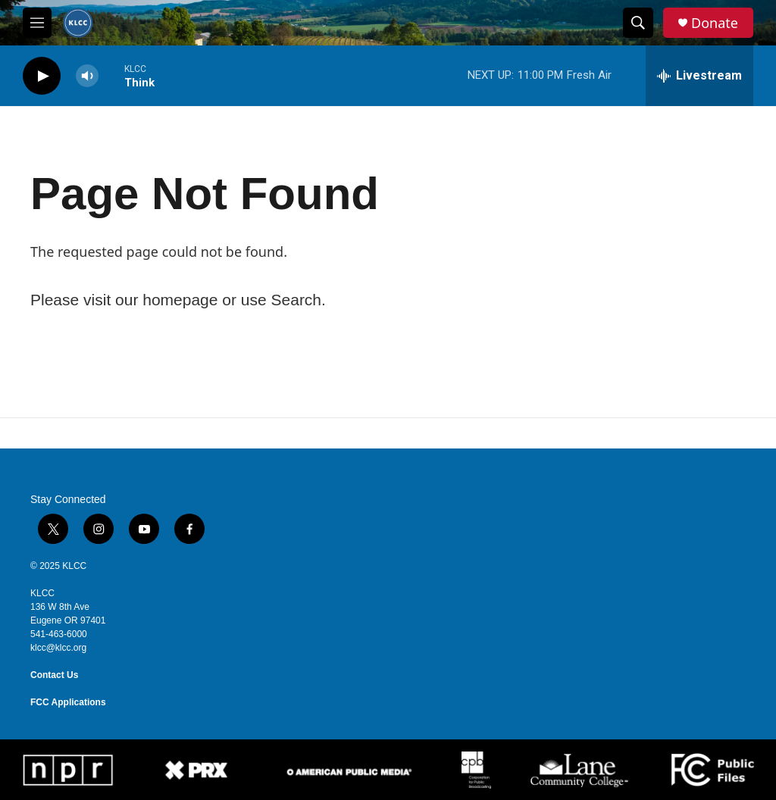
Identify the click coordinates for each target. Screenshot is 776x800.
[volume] (87, 76)
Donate (714, 23)
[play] (42, 76)
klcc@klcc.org (58, 647)
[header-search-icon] (638, 23)
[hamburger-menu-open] (37, 23)
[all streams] (699, 75)
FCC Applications (68, 702)
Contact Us (54, 675)
